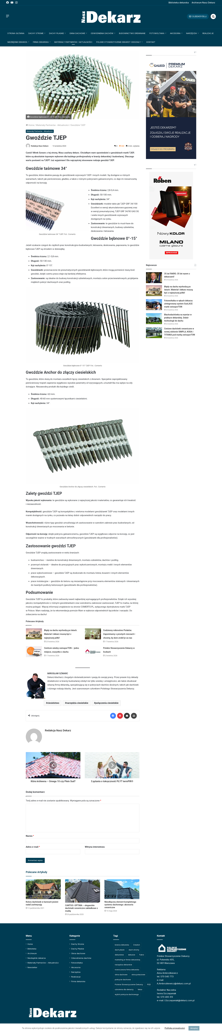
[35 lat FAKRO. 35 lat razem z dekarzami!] (154, 277)
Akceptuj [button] (194, 1028)
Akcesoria (175, 33)
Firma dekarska (41, 42)
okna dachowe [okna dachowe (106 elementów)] (121, 974)
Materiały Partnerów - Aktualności (52, 125)
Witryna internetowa (95, 847)
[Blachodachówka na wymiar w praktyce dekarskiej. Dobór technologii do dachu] (154, 318)
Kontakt (150, 42)
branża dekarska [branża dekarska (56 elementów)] (122, 945)
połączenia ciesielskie (106, 703)
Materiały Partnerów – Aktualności (43, 963)
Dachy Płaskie (56, 33)
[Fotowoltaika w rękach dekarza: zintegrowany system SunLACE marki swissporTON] (154, 304)
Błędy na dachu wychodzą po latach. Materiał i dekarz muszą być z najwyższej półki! (60, 634)
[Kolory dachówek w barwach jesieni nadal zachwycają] (43, 889)
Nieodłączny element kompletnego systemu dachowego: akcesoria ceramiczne (120, 905)
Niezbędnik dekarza (17, 42)
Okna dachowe (77, 33)
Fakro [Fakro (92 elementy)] (141, 955)
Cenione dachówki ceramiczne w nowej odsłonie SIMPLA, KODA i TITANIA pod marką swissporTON (179, 331)
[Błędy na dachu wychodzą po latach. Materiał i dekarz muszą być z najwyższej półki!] (34, 633)
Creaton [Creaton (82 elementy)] (136, 945)
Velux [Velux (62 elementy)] (140, 989)
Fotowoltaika (156, 33)
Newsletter (32, 967)
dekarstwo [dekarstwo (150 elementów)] (119, 955)
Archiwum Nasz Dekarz (203, 2)
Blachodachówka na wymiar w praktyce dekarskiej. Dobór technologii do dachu (178, 317)
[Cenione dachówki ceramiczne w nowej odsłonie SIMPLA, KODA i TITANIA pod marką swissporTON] (154, 332)
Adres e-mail (33, 847)
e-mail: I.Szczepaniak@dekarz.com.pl (175, 1000)
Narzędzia (191, 33)
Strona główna (15, 33)
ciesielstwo (53, 703)
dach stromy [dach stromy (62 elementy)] (134, 950)
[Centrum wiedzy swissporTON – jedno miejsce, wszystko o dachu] (34, 651)
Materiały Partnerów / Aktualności (73, 42)
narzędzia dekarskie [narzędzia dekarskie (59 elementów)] (123, 965)
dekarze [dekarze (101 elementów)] (131, 955)
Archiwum (32, 953)
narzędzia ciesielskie (77, 703)
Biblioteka (32, 949)
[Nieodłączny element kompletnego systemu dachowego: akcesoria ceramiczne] (121, 889)
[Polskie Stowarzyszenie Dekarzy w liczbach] (93, 651)
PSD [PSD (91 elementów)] (149, 984)
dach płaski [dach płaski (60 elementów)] (120, 950)
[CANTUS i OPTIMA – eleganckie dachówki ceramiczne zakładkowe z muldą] (82, 891)
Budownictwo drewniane (132, 33)
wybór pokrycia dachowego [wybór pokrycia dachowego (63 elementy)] (127, 994)
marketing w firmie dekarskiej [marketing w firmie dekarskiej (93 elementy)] (127, 960)
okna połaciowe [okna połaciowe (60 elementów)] (138, 974)
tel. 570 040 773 (165, 976)
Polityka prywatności (175, 1028)
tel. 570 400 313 (165, 997)
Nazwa (30, 836)
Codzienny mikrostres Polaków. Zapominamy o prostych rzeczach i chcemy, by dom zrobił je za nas (119, 634)
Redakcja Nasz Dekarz (40, 146)
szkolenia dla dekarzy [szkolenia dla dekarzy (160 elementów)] (124, 989)
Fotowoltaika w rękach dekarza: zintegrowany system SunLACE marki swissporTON (178, 303)
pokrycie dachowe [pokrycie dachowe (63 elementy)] (123, 979)
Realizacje (208, 33)
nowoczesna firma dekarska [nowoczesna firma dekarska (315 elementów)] (127, 970)
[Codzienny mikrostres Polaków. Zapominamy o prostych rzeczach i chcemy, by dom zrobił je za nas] (93, 633)
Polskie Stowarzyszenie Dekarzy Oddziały (118, 42)
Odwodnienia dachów (102, 33)
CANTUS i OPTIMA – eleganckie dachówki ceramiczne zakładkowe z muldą (81, 908)
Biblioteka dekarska (179, 2)
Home (30, 125)
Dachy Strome (35, 33)
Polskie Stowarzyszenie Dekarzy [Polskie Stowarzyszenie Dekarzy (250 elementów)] (129, 984)
